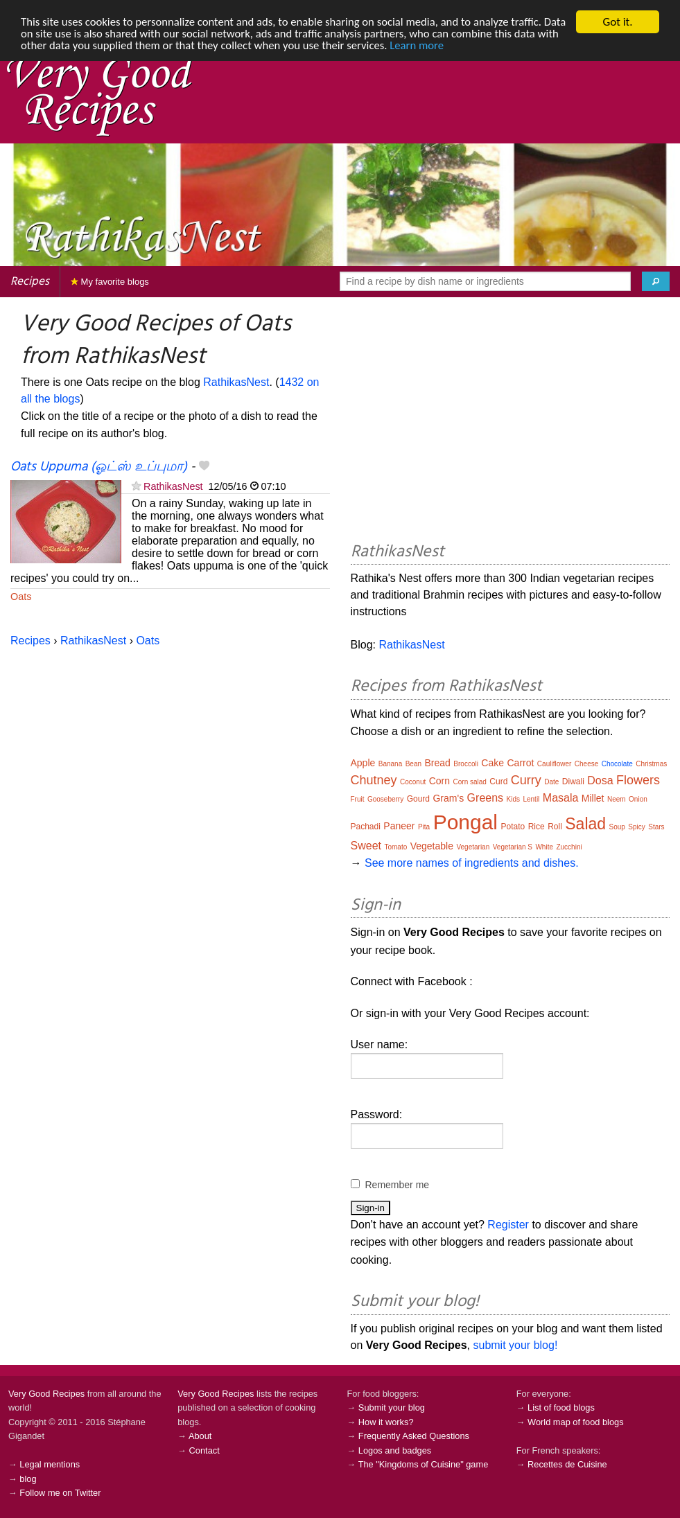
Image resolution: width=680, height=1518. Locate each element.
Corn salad (470, 782)
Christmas (651, 764)
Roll (555, 826)
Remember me (397, 1184)
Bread (438, 762)
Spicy (636, 827)
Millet (593, 798)
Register (508, 1224)
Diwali (573, 781)
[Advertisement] (510, 422)
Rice (536, 826)
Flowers (638, 780)
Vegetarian (472, 847)
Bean (413, 764)
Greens (485, 798)
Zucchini (569, 847)
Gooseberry (385, 799)
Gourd (418, 799)
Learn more (471, 46)
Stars (656, 827)
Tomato (395, 847)
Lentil (531, 799)
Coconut (413, 782)
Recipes (29, 281)
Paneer (399, 825)
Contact (204, 1450)
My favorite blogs (110, 281)
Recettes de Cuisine (567, 1464)
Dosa (600, 780)
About (200, 1436)
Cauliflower (554, 764)
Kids (513, 799)
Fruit (358, 799)
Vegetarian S (512, 847)
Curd (498, 781)
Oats (20, 596)
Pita (424, 827)
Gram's (448, 798)
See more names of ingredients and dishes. (472, 863)
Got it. (617, 22)
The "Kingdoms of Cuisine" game (423, 1464)
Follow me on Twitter (60, 1493)
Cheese (586, 764)
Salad (585, 824)
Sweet (366, 845)
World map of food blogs (575, 1422)
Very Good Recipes (46, 1393)
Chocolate (617, 764)
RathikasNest (236, 382)
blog (27, 1479)
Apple (363, 762)
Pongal (465, 822)
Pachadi (366, 826)
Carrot (520, 762)
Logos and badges (394, 1450)
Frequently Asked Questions (413, 1436)
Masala (561, 798)
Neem (616, 799)
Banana (390, 764)
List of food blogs (561, 1407)
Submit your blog (391, 1407)
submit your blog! (515, 1345)
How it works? (386, 1422)
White (544, 847)
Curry (526, 780)
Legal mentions (49, 1464)
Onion (638, 799)
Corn (439, 780)
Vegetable (431, 845)
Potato (513, 826)
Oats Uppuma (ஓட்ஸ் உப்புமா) (98, 467)
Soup (617, 827)
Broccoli (465, 764)
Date (551, 782)
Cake (492, 762)
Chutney (374, 780)
